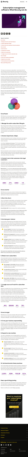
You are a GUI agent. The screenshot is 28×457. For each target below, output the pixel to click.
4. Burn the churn (4, 48)
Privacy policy (3, 449)
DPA (19, 449)
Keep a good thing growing (6, 62)
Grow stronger (3, 55)
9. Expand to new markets (5, 59)
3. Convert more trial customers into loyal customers (10, 45)
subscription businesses (13, 76)
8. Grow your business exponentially (7, 57)
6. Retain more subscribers (6, 52)
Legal (10, 449)
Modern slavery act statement (4, 453)
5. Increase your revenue (5, 50)
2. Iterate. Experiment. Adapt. (6, 43)
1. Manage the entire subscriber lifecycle (8, 41)
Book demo (22, 1)
